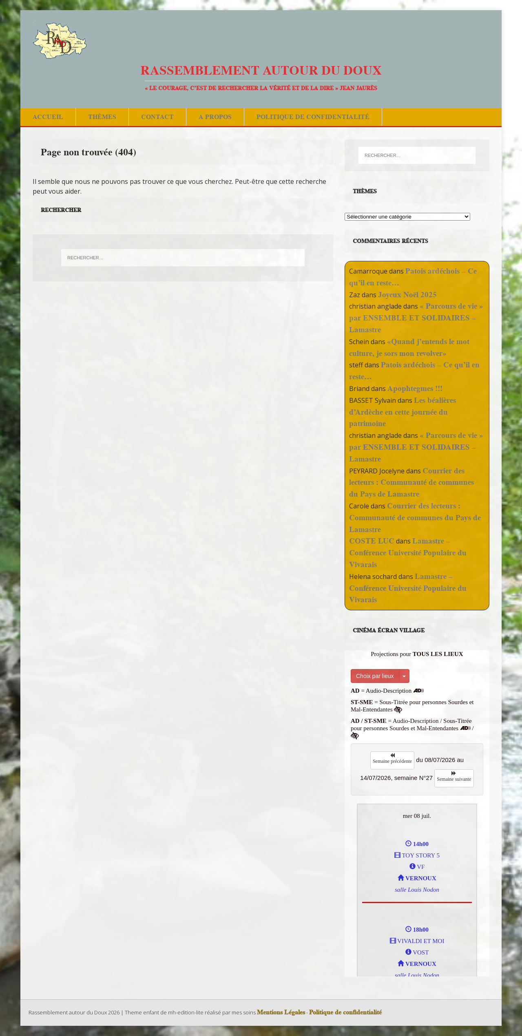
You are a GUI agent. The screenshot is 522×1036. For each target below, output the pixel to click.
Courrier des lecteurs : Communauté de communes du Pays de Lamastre (411, 482)
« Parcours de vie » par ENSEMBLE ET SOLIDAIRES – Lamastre (416, 317)
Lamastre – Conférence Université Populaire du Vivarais (408, 552)
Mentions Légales (281, 1012)
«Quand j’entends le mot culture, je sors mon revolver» (409, 347)
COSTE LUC (371, 540)
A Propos (215, 116)
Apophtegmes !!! (414, 388)
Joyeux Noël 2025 (407, 294)
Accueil (48, 116)
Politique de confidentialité (313, 116)
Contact (157, 116)
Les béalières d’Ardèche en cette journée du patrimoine (402, 412)
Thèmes (102, 116)
